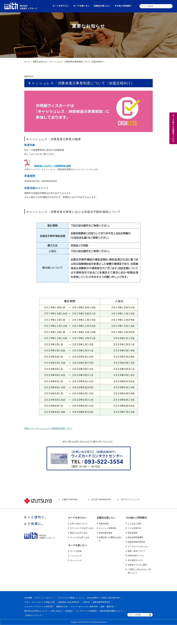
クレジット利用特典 (107, 528)
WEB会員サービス (136, 555)
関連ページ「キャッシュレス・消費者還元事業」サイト (48, 428)
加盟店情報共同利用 (136, 542)
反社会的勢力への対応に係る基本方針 (103, 598)
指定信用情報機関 (135, 537)
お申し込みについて (79, 523)
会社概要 (28, 598)
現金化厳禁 (132, 533)
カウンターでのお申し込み (81, 528)
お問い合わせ (56, 611)
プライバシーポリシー (44, 598)
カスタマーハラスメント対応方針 (38, 606)
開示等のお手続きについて (35, 611)
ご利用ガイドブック (33, 615)
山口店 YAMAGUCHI (101, 499)
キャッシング (76, 560)
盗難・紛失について (136, 551)
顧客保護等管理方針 (101, 602)
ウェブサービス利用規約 (86, 611)
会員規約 (69, 611)
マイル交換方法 (134, 528)
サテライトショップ (130, 499)
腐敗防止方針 (62, 606)
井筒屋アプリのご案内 (137, 565)
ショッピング (76, 556)
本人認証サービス (135, 560)
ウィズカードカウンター (138, 546)
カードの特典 (76, 551)
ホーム (27, 61)
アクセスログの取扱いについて (70, 598)
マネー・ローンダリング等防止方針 (39, 602)
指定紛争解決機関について (111, 611)
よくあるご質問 (134, 523)
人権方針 (86, 602)
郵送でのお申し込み (79, 533)
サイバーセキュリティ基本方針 (84, 606)
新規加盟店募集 (105, 533)
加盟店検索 (104, 523)
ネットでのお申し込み (79, 537)
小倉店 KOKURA (69, 499)
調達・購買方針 (107, 606)
